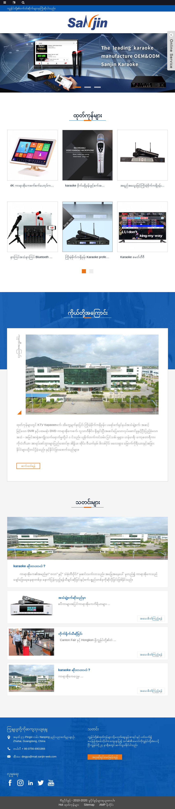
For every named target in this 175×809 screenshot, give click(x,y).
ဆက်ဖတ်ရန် (71, 465)
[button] (77, 87)
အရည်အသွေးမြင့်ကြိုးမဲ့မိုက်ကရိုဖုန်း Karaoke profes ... (143, 185)
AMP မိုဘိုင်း (106, 804)
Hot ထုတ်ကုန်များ (69, 804)
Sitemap (89, 804)
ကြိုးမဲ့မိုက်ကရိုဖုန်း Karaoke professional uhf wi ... (88, 257)
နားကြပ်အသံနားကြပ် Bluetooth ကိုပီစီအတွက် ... (33, 257)
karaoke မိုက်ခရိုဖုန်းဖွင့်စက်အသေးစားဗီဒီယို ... (88, 185)
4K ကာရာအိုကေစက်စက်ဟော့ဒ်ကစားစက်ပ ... (33, 185)
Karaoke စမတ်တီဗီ (132, 257)
